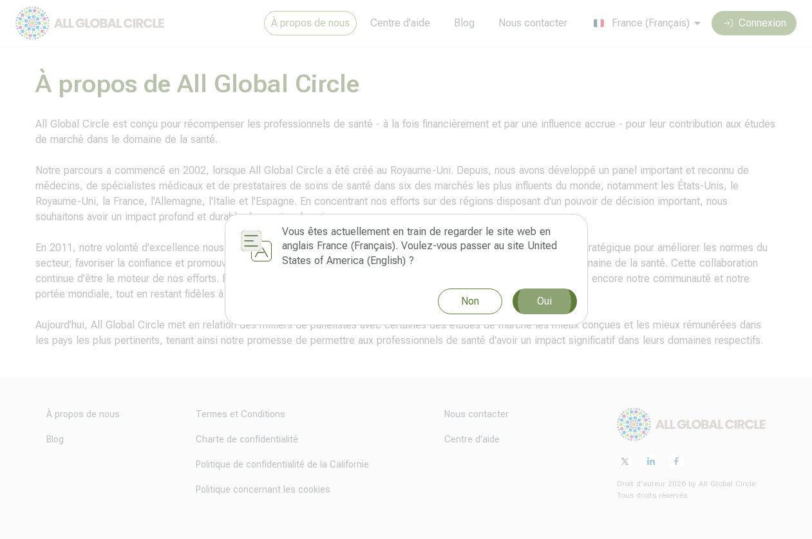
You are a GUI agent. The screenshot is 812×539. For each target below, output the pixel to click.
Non (470, 301)
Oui (545, 301)
